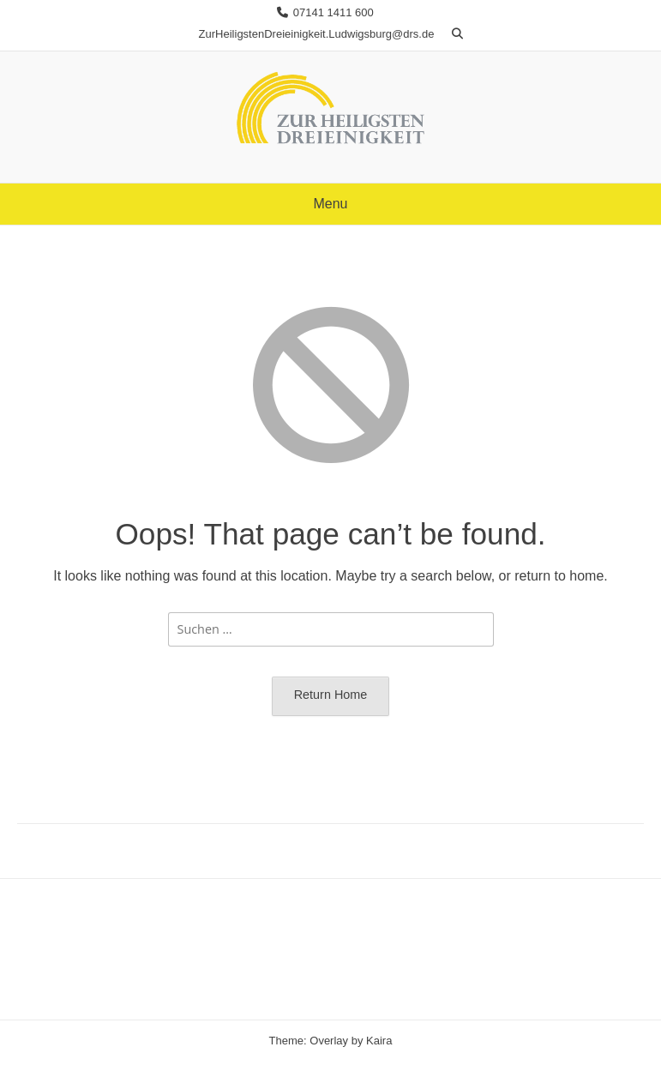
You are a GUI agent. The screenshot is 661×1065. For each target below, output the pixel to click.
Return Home (331, 694)
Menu (330, 203)
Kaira (379, 1040)
